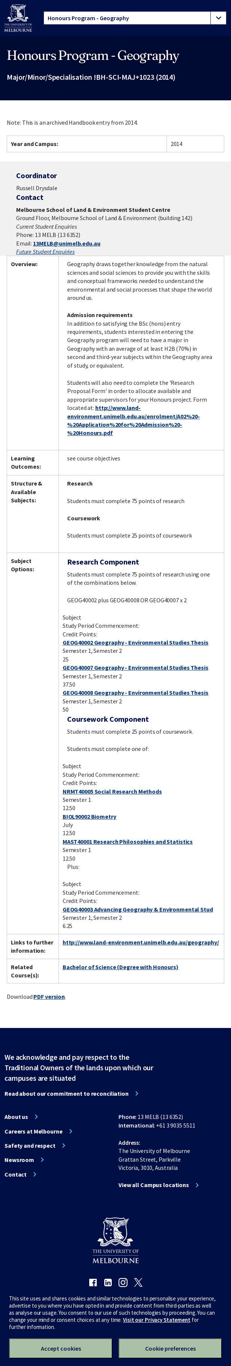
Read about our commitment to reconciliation (66, 1093)
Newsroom (19, 1159)
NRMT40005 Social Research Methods (112, 791)
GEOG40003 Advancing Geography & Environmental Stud (138, 909)
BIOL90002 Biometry (89, 816)
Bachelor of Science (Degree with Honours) (120, 967)
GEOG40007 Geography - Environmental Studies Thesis (135, 667)
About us (16, 1116)
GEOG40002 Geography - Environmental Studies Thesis (135, 642)
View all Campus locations (153, 1185)
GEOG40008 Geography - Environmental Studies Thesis (135, 692)
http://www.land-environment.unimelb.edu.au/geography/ (141, 942)
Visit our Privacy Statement (156, 1319)
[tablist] (135, 18)
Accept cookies (61, 1348)
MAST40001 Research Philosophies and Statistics (128, 841)
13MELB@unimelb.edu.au (66, 243)
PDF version (49, 996)
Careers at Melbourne (33, 1131)
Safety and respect (30, 1145)
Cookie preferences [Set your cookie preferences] (170, 1348)
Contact (15, 1174)
